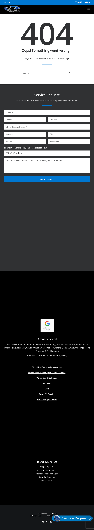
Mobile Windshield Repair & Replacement (42, 372)
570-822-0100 (82, 2)
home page (64, 58)
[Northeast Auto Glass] (12, 9)
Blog (43, 388)
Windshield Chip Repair (42, 378)
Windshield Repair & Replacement (42, 367)
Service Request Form (43, 399)
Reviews (42, 383)
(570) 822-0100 (47, 466)
